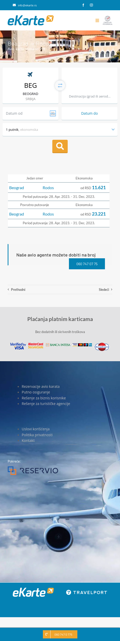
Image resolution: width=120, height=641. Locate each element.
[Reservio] (33, 468)
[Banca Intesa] (58, 345)
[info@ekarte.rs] (25, 5)
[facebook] (83, 5)
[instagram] (91, 5)
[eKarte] (31, 17)
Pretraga (60, 146)
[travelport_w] (86, 591)
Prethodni (18, 289)
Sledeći (104, 289)
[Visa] (18, 344)
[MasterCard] (36, 344)
